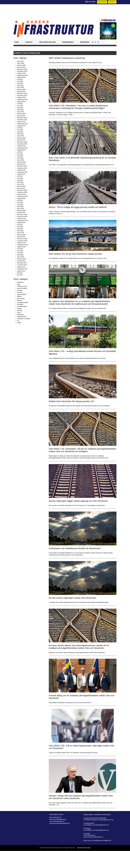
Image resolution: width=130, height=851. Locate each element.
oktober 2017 (21, 267)
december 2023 (22, 117)
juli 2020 (20, 200)
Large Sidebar (21, 294)
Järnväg (19, 290)
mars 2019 (20, 232)
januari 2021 (21, 188)
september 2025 (22, 75)
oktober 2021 (21, 170)
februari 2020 (21, 210)
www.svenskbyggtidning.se (57, 819)
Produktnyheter (22, 306)
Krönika (19, 292)
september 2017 (22, 269)
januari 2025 (21, 91)
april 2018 (20, 255)
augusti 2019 (21, 222)
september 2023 (22, 124)
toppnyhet (20, 314)
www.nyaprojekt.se (55, 817)
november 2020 (22, 192)
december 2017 (22, 263)
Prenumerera (102, 2)
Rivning (19, 310)
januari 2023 (21, 140)
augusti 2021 (21, 174)
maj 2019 (20, 228)
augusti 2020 (21, 198)
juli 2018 (20, 249)
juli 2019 (20, 224)
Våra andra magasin (47, 42)
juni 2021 (20, 178)
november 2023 (22, 120)
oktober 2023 (21, 122)
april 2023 (20, 134)
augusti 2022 (21, 150)
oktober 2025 (21, 73)
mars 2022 (20, 160)
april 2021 (20, 182)
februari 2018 (21, 259)
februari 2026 (21, 65)
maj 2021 (20, 180)
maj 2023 (20, 132)
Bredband (20, 282)
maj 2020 (20, 204)
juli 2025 (20, 79)
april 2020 (20, 206)
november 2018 (22, 240)
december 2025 (22, 69)
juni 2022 (20, 154)
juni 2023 (20, 130)
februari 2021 (21, 186)
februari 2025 (21, 89)
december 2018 (22, 238)
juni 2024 (20, 105)
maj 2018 (20, 253)
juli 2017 (20, 273)
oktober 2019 (21, 218)
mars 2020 (20, 208)
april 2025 (20, 85)
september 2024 (22, 99)
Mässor (19, 296)
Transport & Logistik (23, 318)
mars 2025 (20, 87)
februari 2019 (21, 234)
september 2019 (22, 220)
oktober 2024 (21, 97)
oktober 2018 (21, 243)
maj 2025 (20, 83)
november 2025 (22, 71)
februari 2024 (21, 114)
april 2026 (20, 61)
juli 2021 (20, 176)
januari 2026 (21, 67)
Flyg (18, 284)
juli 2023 (20, 128)
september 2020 (22, 196)
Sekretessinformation (84, 847)
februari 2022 (21, 162)
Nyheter (19, 300)
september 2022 (22, 148)
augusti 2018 (21, 247)
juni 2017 (20, 275)
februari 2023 (21, 138)
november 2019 (22, 216)
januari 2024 (21, 116)
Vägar (19, 322)
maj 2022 (20, 156)
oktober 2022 (21, 146)
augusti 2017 (21, 271)
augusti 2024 (21, 101)
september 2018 (22, 245)
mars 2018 (20, 257)
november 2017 (22, 265)
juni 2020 (20, 202)
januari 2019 (21, 236)
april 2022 (20, 158)
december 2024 (22, 93)
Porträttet (20, 304)
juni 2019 (20, 226)
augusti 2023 (21, 126)
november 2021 (22, 168)
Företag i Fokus (22, 286)
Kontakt (28, 42)
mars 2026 (20, 63)
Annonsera (112, 2)
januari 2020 (21, 212)
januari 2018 (21, 261)
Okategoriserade (22, 302)
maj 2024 (20, 107)
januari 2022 (21, 164)
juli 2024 (20, 103)
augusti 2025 (21, 77)
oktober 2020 (21, 194)
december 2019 (22, 214)
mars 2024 (20, 111)
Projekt (19, 308)
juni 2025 (20, 81)
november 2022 (22, 144)
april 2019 (20, 230)
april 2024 (20, 109)
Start (16, 42)
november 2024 (22, 95)
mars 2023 (20, 136)
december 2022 (22, 142)
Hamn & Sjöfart (22, 288)
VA (18, 320)
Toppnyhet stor (22, 316)
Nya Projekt (21, 298)
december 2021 (22, 166)
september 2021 (22, 172)
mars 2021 (20, 184)
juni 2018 (20, 251)
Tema (19, 312)
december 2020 (22, 190)
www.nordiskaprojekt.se (56, 821)
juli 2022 (20, 152)
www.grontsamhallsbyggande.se (59, 823)
